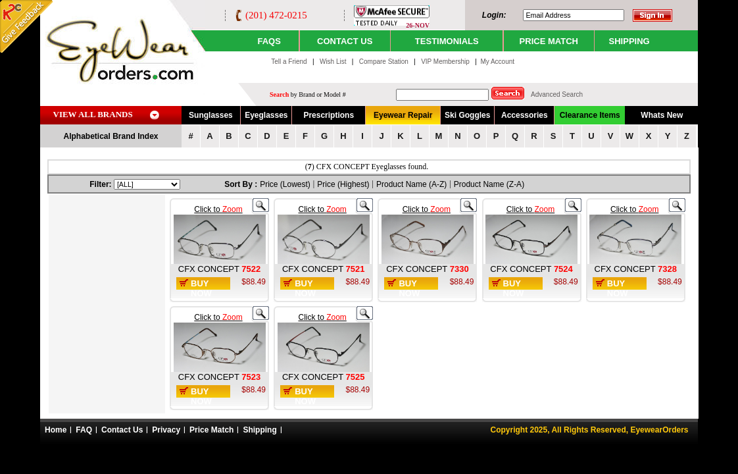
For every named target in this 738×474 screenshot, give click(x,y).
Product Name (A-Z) (411, 184)
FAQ (84, 429)
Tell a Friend (289, 61)
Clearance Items (590, 115)
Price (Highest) (343, 184)
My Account (497, 61)
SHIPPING (629, 41)
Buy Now (201, 288)
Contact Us (122, 429)
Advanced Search (557, 94)
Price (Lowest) (285, 184)
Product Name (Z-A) (489, 184)
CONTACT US (344, 41)
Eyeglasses (266, 115)
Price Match (211, 429)
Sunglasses (211, 115)
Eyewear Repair (403, 115)
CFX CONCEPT (210, 269)
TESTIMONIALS (447, 41)
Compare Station (384, 61)
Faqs (268, 41)
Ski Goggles (467, 115)
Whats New (662, 115)
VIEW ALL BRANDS (93, 114)
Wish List (334, 61)
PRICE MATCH (549, 41)
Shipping (259, 429)
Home (55, 429)
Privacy (166, 429)
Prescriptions (328, 115)
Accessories (524, 115)
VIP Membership (445, 61)
